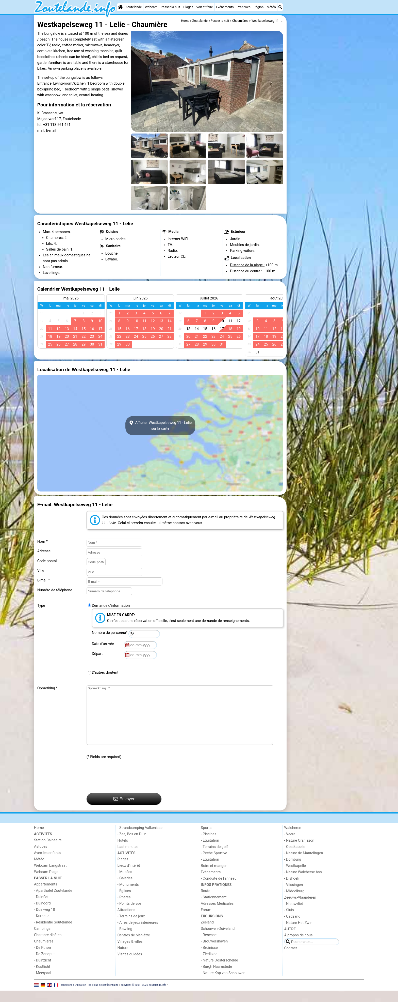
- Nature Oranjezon (299, 852)
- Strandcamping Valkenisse (140, 839)
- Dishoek (291, 890)
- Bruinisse (209, 959)
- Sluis (289, 921)
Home (39, 839)
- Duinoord (42, 915)
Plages (188, 7)
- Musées (125, 883)
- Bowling (125, 940)
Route (205, 902)
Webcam (151, 7)
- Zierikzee (209, 965)
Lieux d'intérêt (129, 877)
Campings (42, 940)
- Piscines (209, 845)
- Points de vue (129, 915)
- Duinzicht (42, 972)
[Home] (120, 7)
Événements (225, 7)
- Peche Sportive (214, 864)
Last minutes (128, 858)
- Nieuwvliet (293, 915)
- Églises (124, 902)
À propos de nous (298, 946)
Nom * (42, 541)
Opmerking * (47, 688)
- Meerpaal (42, 984)
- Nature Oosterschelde (219, 972)
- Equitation (210, 871)
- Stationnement (213, 908)
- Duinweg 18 (44, 921)
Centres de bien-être (134, 946)
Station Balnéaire (48, 851)
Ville (40, 571)
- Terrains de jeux (131, 927)
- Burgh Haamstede (216, 978)
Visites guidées (130, 965)
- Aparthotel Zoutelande (53, 902)
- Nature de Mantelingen (303, 864)
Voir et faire (204, 7)
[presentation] (125, 788)
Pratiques (244, 7)
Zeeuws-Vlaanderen (300, 909)
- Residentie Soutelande (53, 934)
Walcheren (292, 839)
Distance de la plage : (247, 265)
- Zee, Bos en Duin (132, 845)
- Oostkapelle (294, 858)
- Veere (289, 845)
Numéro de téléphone (54, 590)
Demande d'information (111, 605)
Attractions (126, 921)
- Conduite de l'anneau (219, 890)
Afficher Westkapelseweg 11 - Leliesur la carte (160, 426)
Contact (290, 959)
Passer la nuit (170, 7)
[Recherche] (280, 7)
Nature (123, 959)
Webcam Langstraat (50, 877)
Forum (206, 921)
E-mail (51, 130)
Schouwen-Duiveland (218, 940)
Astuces (40, 858)
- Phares (124, 908)
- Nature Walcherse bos (303, 883)
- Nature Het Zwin (298, 934)
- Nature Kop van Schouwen (223, 984)
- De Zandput (44, 965)
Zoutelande (134, 7)
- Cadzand (292, 928)
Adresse (44, 551)
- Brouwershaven (214, 953)
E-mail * (43, 580)
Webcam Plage (46, 883)
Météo (271, 7)
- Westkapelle (295, 877)
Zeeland (207, 934)
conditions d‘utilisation (73, 996)
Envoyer (124, 810)
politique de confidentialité (103, 996)
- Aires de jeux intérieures (138, 934)
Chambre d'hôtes (47, 946)
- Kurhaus (41, 927)
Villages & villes (130, 953)
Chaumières (44, 953)
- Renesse (209, 946)
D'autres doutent (105, 672)
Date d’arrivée (104, 644)
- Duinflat (41, 908)
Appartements (45, 896)
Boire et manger (214, 877)
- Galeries (125, 889)
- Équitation (210, 852)
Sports (206, 839)
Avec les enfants (47, 864)
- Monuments (128, 896)
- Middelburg (294, 902)
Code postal (47, 561)
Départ (98, 654)
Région (258, 7)
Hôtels (123, 852)
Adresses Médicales (217, 915)
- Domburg (292, 871)
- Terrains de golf (214, 858)
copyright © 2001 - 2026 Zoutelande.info (143, 996)
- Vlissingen (293, 896)
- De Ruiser (42, 959)
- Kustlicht (42, 978)
